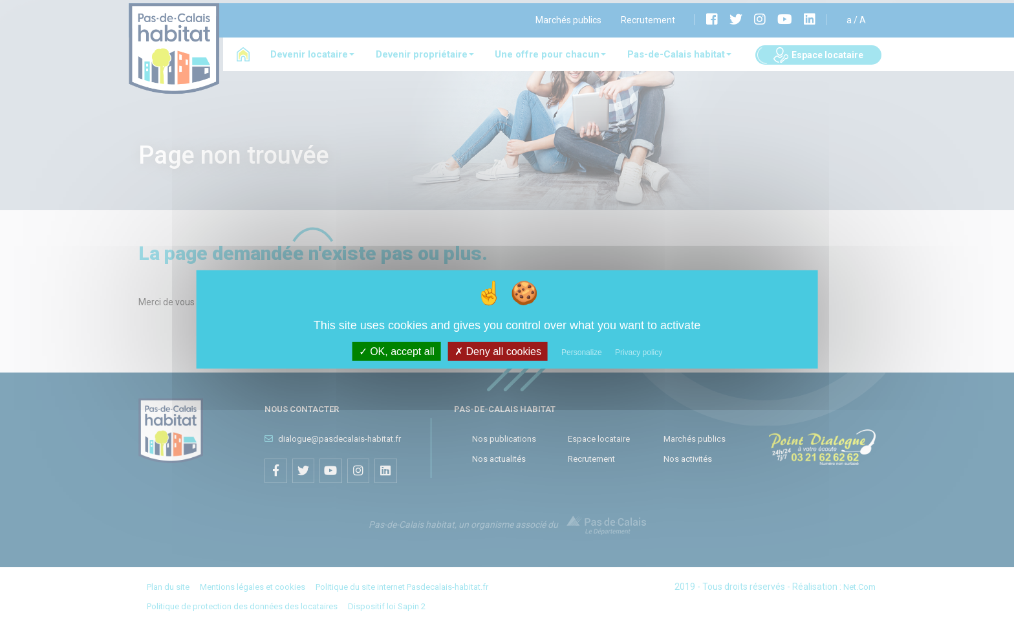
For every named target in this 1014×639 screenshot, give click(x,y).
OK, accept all (397, 351)
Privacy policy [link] (638, 352)
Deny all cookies (498, 351)
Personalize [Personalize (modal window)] (581, 352)
